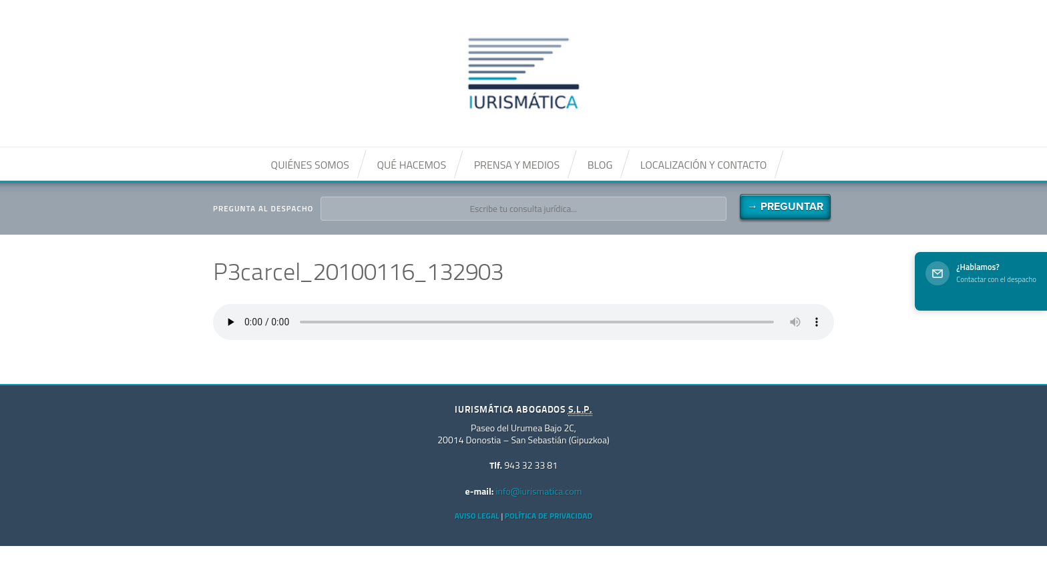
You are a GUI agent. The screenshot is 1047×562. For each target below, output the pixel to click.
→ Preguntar (785, 206)
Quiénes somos (310, 165)
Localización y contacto (703, 165)
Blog (600, 165)
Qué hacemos (411, 165)
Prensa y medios (517, 165)
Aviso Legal (477, 515)
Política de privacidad (548, 515)
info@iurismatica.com (538, 491)
